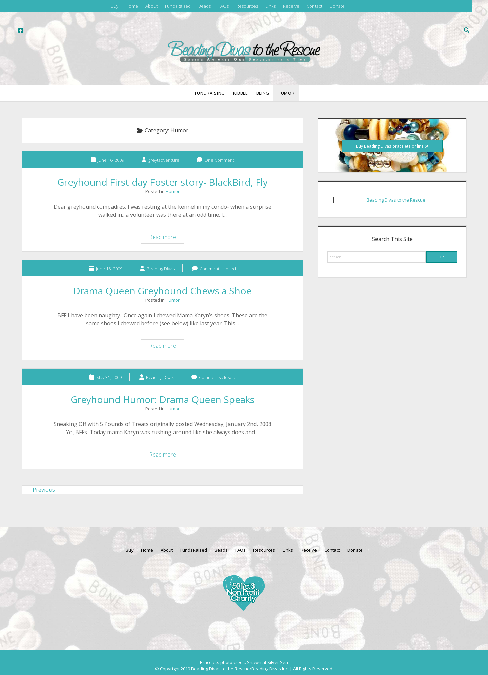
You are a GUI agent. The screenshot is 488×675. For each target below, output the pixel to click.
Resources (247, 6)
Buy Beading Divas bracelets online (392, 146)
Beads (204, 6)
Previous (44, 489)
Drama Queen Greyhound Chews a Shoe (162, 290)
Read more (166, 238)
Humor (286, 93)
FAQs (223, 6)
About (151, 6)
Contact (314, 6)
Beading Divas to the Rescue (396, 200)
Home (132, 6)
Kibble (240, 93)
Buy (114, 6)
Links (270, 6)
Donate (337, 6)
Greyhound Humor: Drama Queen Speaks (162, 399)
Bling (262, 93)
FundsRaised (178, 6)
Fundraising (210, 93)
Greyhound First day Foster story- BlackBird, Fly (162, 181)
